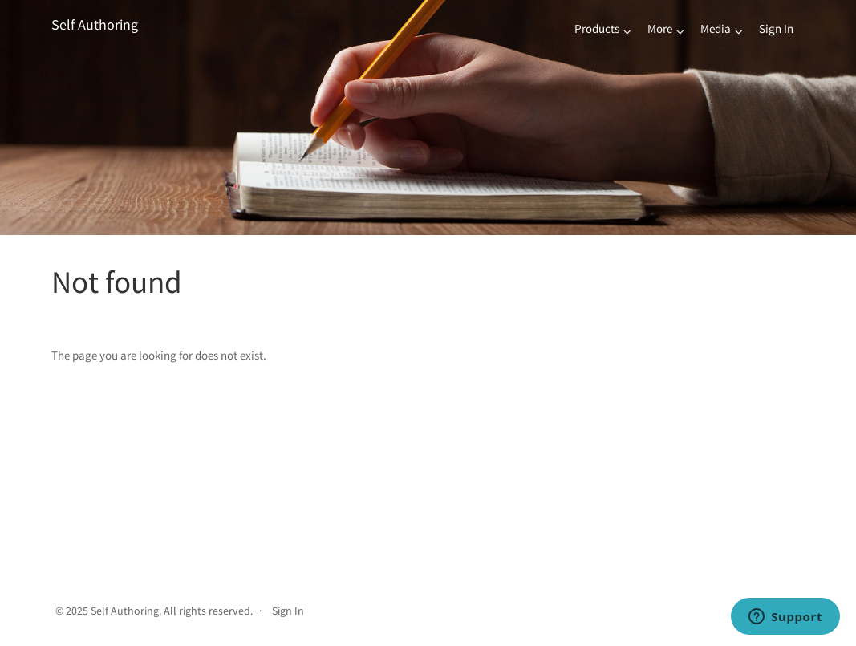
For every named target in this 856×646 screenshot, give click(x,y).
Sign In (776, 28)
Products (596, 28)
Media (715, 28)
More (659, 28)
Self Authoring (94, 24)
